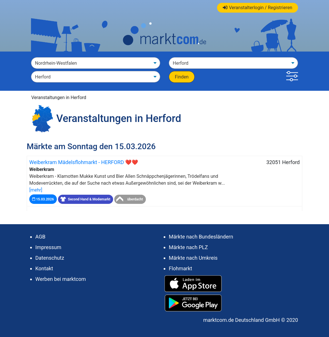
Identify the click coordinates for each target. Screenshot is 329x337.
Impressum (48, 247)
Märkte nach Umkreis (193, 258)
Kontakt (44, 268)
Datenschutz (49, 258)
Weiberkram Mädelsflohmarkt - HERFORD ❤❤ (83, 162)
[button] (292, 77)
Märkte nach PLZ (188, 247)
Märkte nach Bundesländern (201, 237)
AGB (40, 237)
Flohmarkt (180, 268)
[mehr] (35, 190)
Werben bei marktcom (60, 279)
